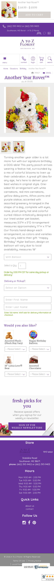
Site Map (38, 564)
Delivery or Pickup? (14, 281)
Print (35, 73)
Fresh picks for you (27, 409)
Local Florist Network (21, 564)
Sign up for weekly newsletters (27, 426)
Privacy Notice (34, 561)
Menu (5, 62)
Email (47, 73)
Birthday (23, 68)
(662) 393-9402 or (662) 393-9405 (23, 26)
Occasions (14, 68)
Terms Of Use (19, 561)
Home (5, 68)
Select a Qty (10, 265)
